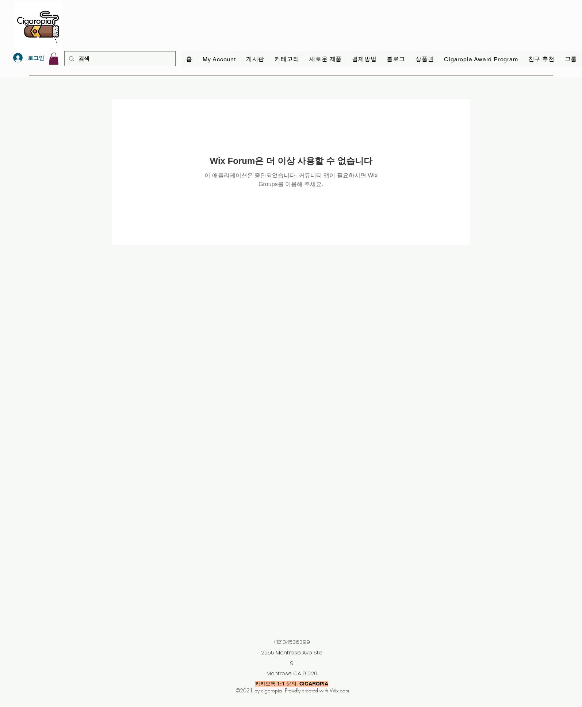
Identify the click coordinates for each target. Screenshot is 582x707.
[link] (54, 59)
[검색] (119, 58)
